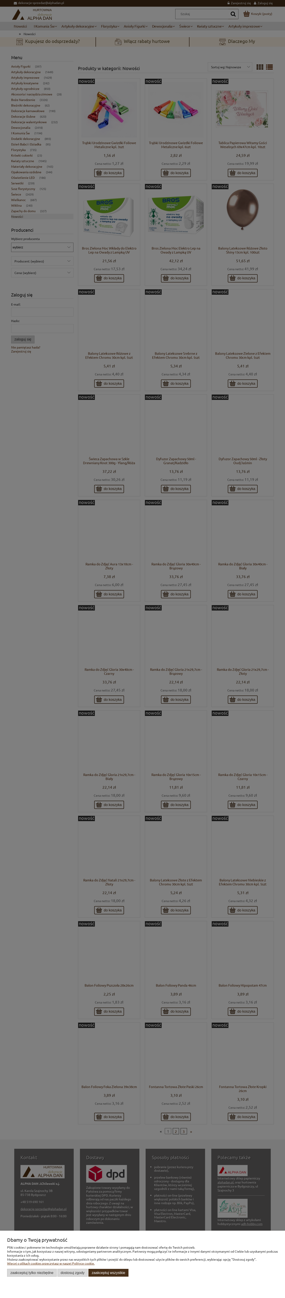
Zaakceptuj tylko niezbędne (31, 1273)
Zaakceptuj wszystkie (108, 1273)
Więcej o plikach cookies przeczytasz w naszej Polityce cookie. (51, 1263)
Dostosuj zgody (72, 1273)
